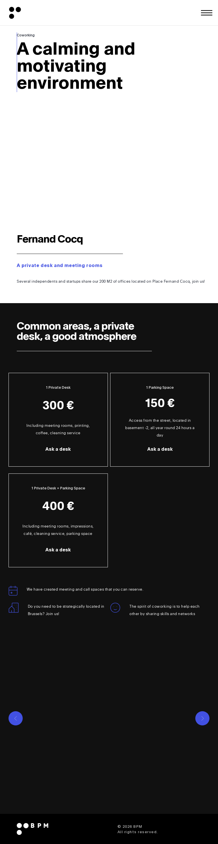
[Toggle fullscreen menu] (206, 12)
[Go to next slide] (202, 718)
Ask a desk (58, 449)
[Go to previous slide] (16, 718)
